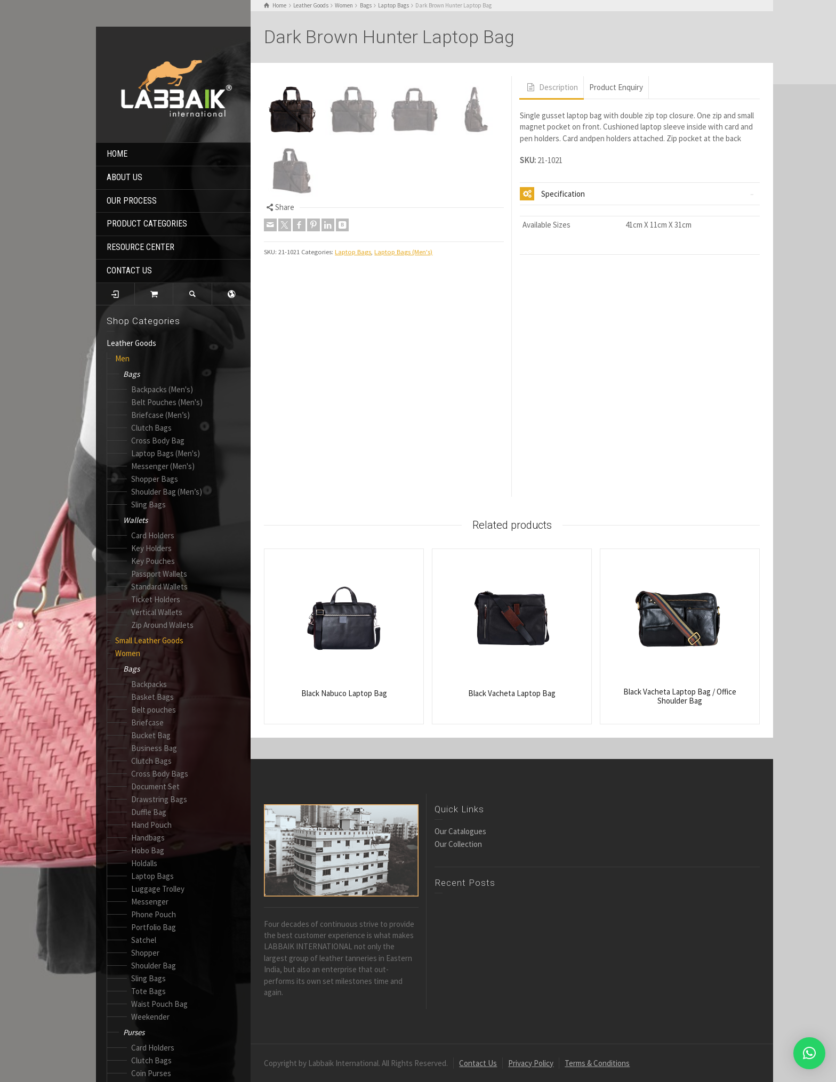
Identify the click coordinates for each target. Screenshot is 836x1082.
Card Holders (152, 535)
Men (122, 358)
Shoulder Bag (153, 965)
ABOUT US (124, 177)
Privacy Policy (530, 1063)
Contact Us (478, 1063)
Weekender (150, 1017)
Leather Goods (131, 343)
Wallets (135, 520)
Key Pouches (153, 561)
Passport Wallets (159, 574)
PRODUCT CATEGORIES (147, 224)
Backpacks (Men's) (162, 389)
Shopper (145, 953)
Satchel (143, 940)
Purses (133, 1032)
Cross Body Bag (157, 440)
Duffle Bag (148, 812)
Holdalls (144, 863)
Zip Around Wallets (162, 625)
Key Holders (151, 548)
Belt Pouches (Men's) (167, 402)
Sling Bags (148, 504)
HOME (117, 154)
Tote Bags (148, 991)
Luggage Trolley (157, 889)
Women (127, 653)
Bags (131, 374)
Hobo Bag (147, 850)
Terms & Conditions (597, 1063)
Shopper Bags (154, 479)
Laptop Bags (152, 876)
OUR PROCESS (132, 201)
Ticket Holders (155, 599)
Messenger (149, 902)
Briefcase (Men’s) (160, 415)
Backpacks (149, 684)
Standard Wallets (159, 587)
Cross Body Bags (159, 774)
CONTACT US (129, 270)
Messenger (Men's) (163, 466)
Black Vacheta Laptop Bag (512, 693)
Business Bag (154, 748)
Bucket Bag (151, 735)
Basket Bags (152, 697)
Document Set (155, 786)
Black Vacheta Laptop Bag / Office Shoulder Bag (679, 696)
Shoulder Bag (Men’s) (166, 492)
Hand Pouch (151, 825)
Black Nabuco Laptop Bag (344, 693)
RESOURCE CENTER (140, 247)
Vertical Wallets (156, 612)
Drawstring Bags (159, 799)
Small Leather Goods (149, 640)
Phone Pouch (153, 914)
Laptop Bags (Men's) (165, 453)
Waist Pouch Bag (159, 1004)
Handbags (148, 838)
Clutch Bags (151, 428)
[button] (809, 1053)
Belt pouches (153, 710)
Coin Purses (151, 1073)
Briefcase (147, 722)
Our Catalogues (460, 831)
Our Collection (458, 844)
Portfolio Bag (153, 927)
